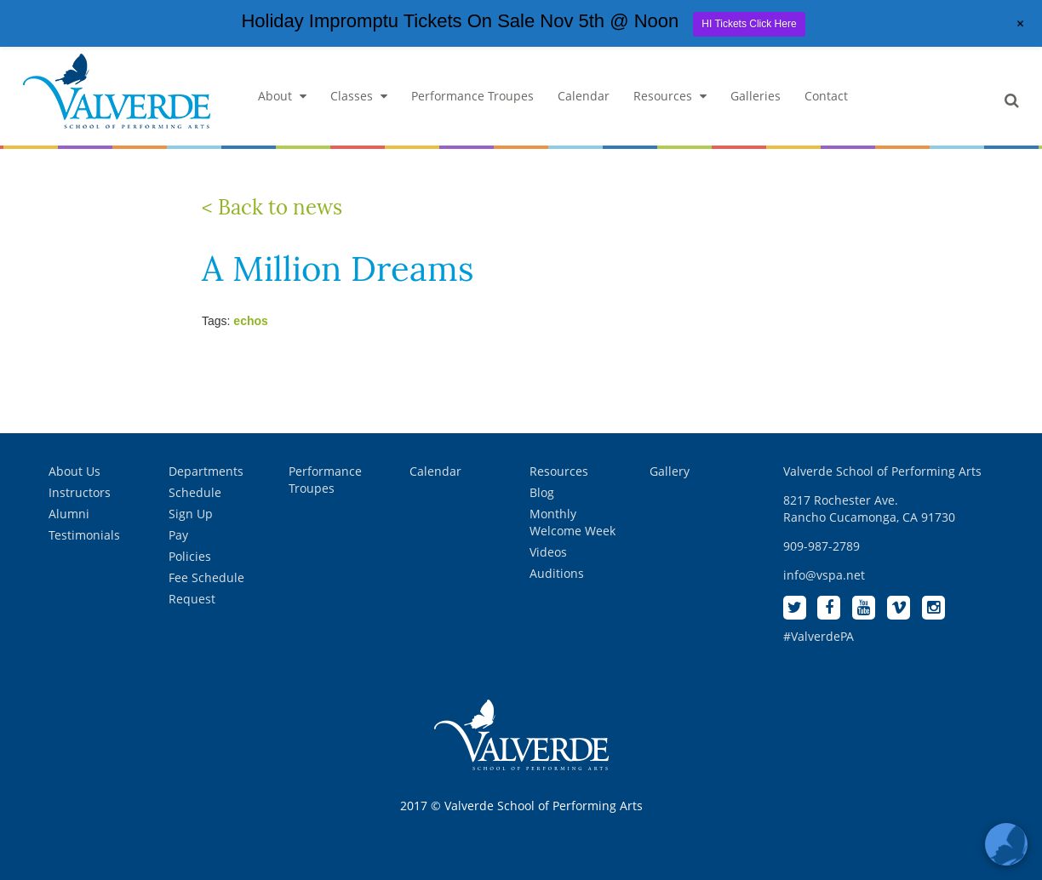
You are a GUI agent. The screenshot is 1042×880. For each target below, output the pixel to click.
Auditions (557, 573)
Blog (542, 492)
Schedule (195, 492)
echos (250, 321)
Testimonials (84, 535)
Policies (190, 556)
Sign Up (191, 514)
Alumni (69, 514)
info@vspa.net (824, 575)
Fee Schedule (206, 577)
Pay (178, 535)
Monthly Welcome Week (572, 522)
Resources (670, 96)
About (282, 96)
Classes (358, 96)
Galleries (755, 96)
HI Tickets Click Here (748, 24)
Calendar (584, 96)
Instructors (80, 492)
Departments (206, 471)
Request (192, 599)
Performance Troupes (472, 96)
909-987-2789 (821, 546)
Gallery (670, 471)
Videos (548, 552)
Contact (826, 96)
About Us (74, 471)
